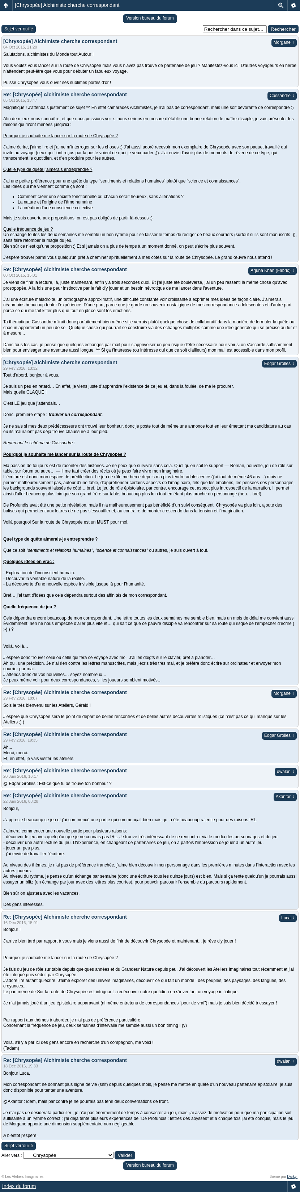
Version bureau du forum (149, 18)
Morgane (284, 42)
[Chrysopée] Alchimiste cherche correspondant (67, 5)
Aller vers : (11, 1155)
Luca (288, 917)
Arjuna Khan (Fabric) (272, 270)
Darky (292, 1177)
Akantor (285, 796)
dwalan (286, 771)
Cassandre (282, 95)
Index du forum (19, 1186)
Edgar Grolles (279, 363)
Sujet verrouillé (18, 29)
